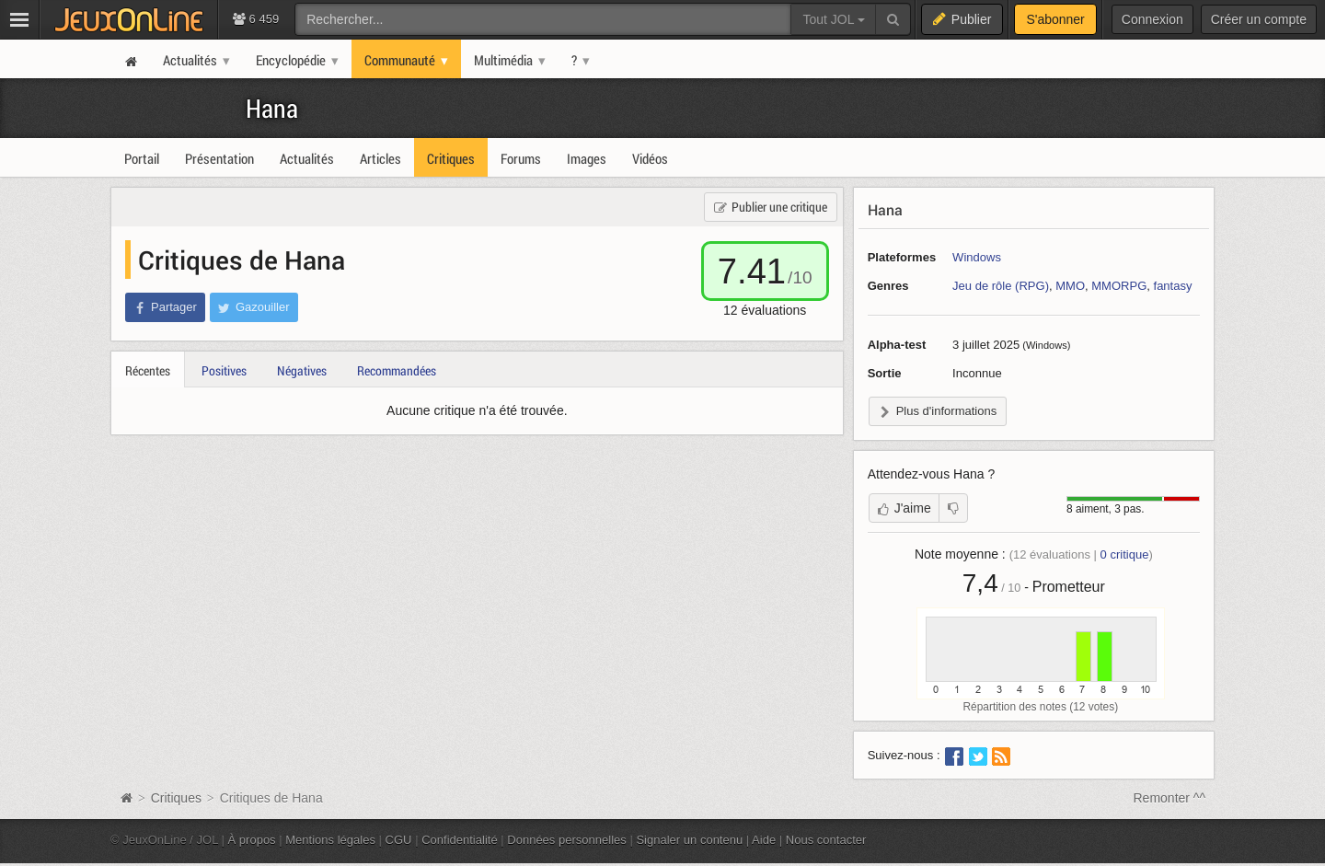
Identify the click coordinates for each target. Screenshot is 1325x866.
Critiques (176, 798)
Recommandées (396, 370)
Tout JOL (833, 19)
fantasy (1173, 286)
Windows (976, 257)
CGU (399, 840)
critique (1124, 554)
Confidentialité (459, 840)
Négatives (302, 370)
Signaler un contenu (689, 840)
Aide (764, 840)
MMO (1070, 286)
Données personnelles (567, 840)
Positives (224, 370)
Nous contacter (826, 840)
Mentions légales (330, 840)
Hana (272, 108)
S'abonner (1055, 19)
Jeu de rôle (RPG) (1000, 286)
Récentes (147, 370)
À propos (252, 840)
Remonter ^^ (1170, 798)
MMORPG (1118, 286)
